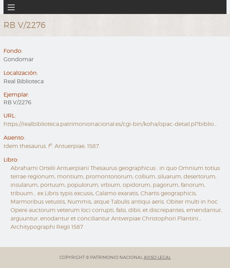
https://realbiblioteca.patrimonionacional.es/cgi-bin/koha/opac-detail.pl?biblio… (110, 124)
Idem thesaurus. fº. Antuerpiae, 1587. (51, 146)
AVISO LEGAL (157, 257)
